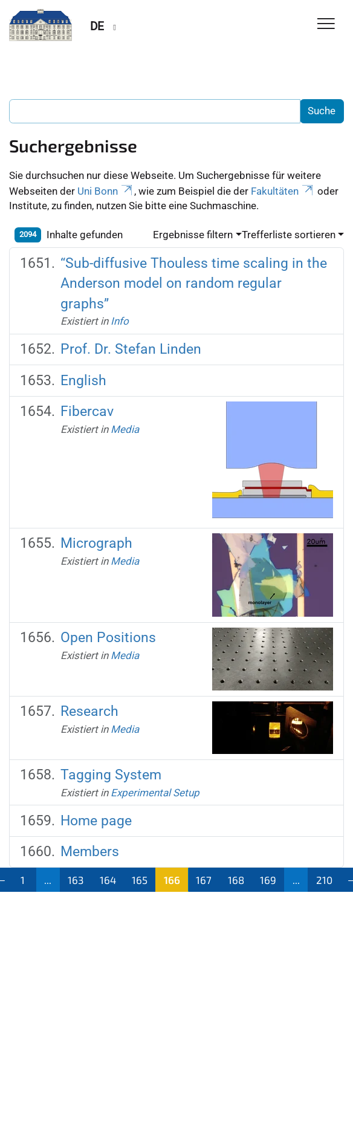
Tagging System (110, 774)
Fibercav (87, 411)
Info (120, 321)
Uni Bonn (105, 191)
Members (89, 851)
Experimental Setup (155, 793)
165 (139, 880)
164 (108, 880)
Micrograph (96, 542)
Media (125, 429)
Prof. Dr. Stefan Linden (130, 348)
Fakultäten (283, 191)
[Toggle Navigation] (326, 24)
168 (236, 880)
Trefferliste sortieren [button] (288, 235)
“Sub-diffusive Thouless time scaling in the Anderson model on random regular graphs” (193, 283)
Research (89, 711)
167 (204, 880)
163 (75, 880)
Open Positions (108, 637)
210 (324, 880)
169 (268, 880)
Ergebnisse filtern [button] (193, 235)
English (83, 380)
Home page (96, 820)
